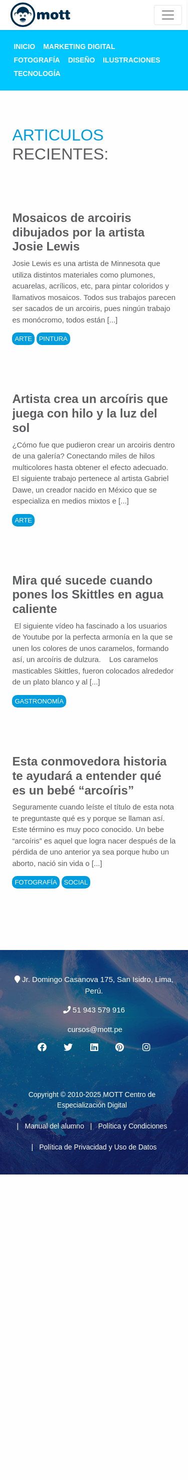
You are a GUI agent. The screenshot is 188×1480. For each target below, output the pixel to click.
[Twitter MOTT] (68, 1048)
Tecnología (37, 74)
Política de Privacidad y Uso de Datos (97, 1147)
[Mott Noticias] (168, 15)
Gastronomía (39, 701)
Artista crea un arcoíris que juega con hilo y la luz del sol (90, 413)
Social (76, 882)
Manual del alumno (54, 1126)
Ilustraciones (131, 60)
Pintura (53, 338)
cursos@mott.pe (95, 1029)
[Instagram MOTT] (146, 1048)
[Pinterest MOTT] (120, 1048)
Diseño (81, 60)
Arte (23, 338)
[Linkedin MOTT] (94, 1048)
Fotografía (37, 60)
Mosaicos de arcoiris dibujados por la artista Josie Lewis (78, 232)
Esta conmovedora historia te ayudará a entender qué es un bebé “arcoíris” (89, 775)
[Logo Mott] (40, 15)
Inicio (24, 46)
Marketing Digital (79, 46)
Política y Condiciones (132, 1126)
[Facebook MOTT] (42, 1048)
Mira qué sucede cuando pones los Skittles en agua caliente (87, 595)
